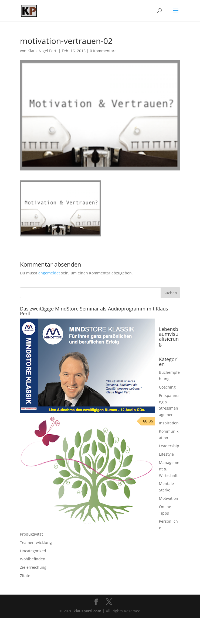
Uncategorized (33, 550)
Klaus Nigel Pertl (42, 50)
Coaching (167, 387)
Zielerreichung (33, 567)
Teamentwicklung (36, 542)
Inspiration (169, 422)
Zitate (25, 575)
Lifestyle (166, 454)
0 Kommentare (103, 50)
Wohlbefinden (32, 558)
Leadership (169, 445)
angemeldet (49, 272)
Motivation (168, 498)
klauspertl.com (88, 610)
